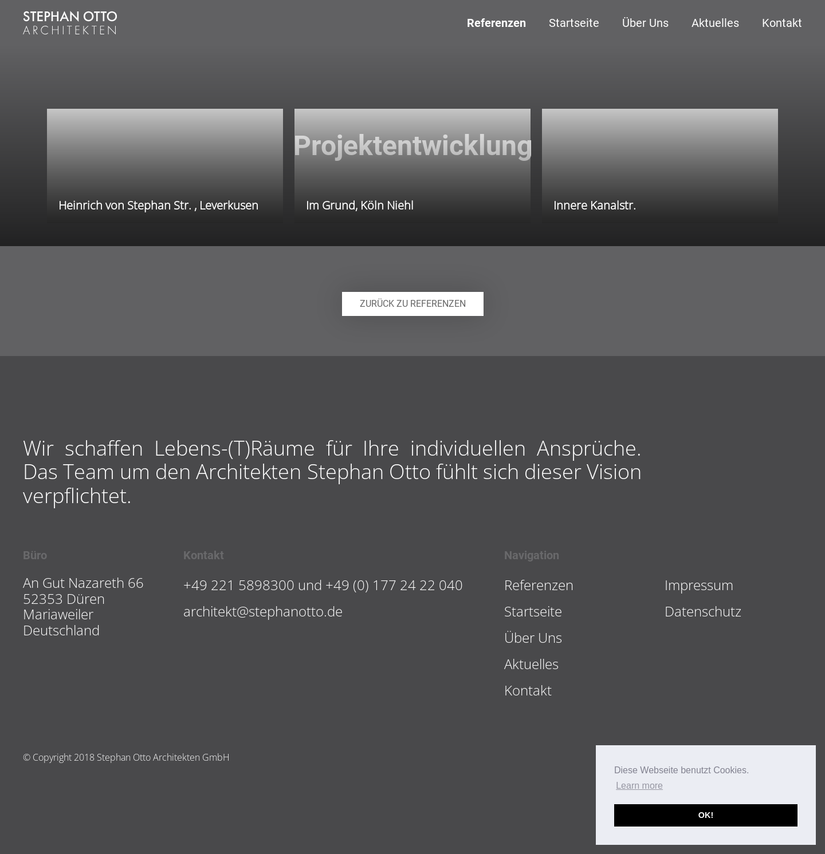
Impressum (699, 584)
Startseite (574, 23)
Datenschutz (703, 611)
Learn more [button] (639, 785)
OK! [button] (705, 815)
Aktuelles (715, 23)
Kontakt (782, 23)
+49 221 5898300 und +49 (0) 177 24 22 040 (323, 584)
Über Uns (645, 23)
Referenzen (496, 23)
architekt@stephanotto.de (263, 611)
